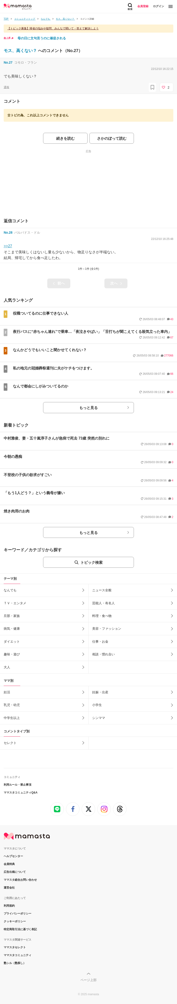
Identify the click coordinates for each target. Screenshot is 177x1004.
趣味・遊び (12, 654)
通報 (6, 87)
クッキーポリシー (15, 921)
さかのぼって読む (112, 138)
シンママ (98, 718)
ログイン (158, 6)
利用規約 (9, 905)
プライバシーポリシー (17, 913)
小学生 (97, 705)
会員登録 (142, 6)
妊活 (7, 692)
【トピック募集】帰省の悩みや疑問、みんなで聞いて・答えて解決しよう (53, 28)
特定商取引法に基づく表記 (20, 929)
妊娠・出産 (100, 692)
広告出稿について (15, 872)
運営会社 (9, 887)
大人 (7, 667)
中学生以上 (12, 718)
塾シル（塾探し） (15, 963)
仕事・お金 (100, 641)
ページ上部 (88, 980)
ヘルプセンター (13, 856)
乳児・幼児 (12, 705)
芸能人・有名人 (103, 603)
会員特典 (9, 864)
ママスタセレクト (15, 947)
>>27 (8, 246)
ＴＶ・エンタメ (15, 603)
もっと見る (88, 408)
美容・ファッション (106, 628)
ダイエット (12, 641)
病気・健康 (12, 628)
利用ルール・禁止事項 (17, 784)
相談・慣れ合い (103, 654)
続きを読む (65, 138)
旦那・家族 (12, 616)
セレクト (10, 743)
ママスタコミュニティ (17, 955)
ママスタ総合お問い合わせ (20, 879)
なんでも (10, 590)
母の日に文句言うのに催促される (42, 38)
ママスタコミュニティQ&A (21, 792)
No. (8, 62)
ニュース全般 (102, 590)
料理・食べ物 (102, 616)
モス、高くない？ (21, 50)
